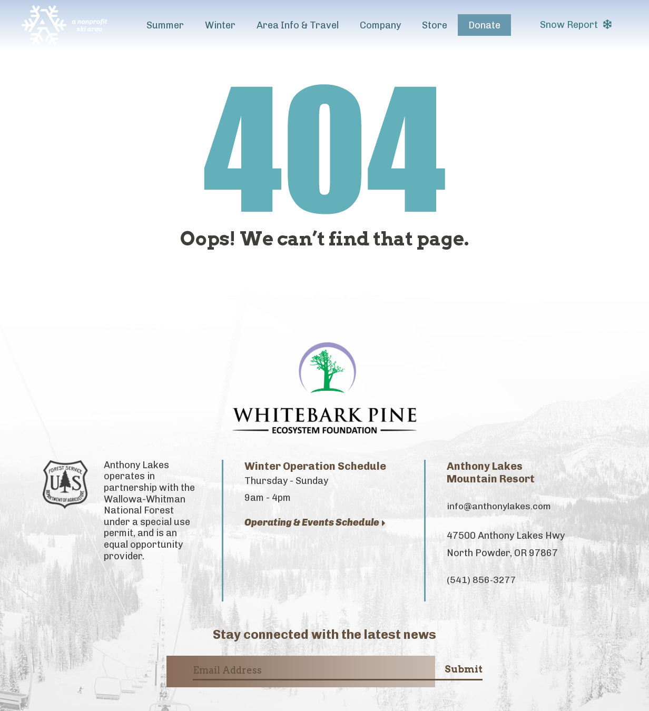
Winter (220, 25)
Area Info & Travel (298, 25)
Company (380, 25)
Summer (165, 25)
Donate (484, 25)
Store (434, 25)
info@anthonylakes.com (500, 506)
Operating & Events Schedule (315, 522)
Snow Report (576, 25)
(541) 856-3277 (482, 581)
